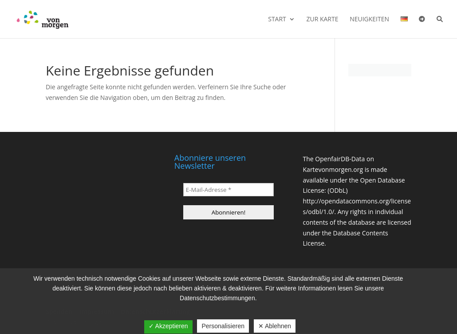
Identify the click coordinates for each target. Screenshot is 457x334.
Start (277, 19)
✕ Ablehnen (274, 326)
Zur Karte (322, 19)
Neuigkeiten (369, 19)
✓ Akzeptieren (168, 326)
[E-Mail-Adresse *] (228, 189)
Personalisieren (222, 326)
